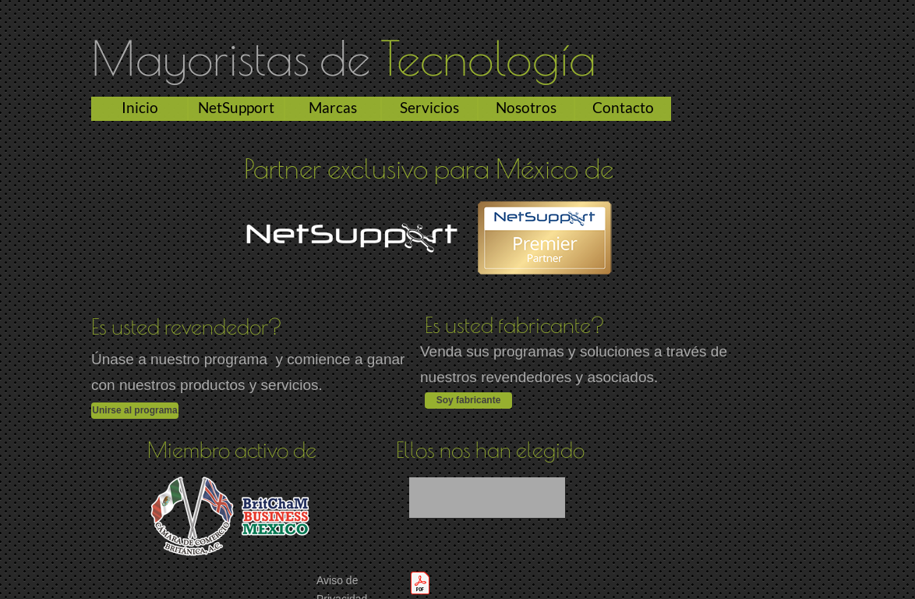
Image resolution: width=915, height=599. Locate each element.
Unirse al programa (134, 410)
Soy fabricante (468, 400)
